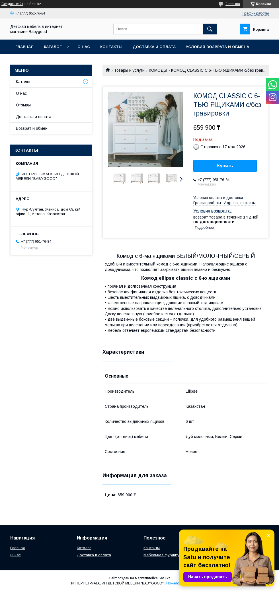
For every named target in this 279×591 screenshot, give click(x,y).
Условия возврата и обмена (217, 47)
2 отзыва (232, 4)
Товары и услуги (129, 70)
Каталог (52, 47)
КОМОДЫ (158, 70)
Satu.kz (164, 578)
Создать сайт (12, 4)
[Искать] (210, 29)
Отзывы (23, 105)
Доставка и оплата (154, 47)
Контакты (111, 47)
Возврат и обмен (32, 128)
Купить (225, 165)
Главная (24, 47)
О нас (83, 47)
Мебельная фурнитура (163, 555)
